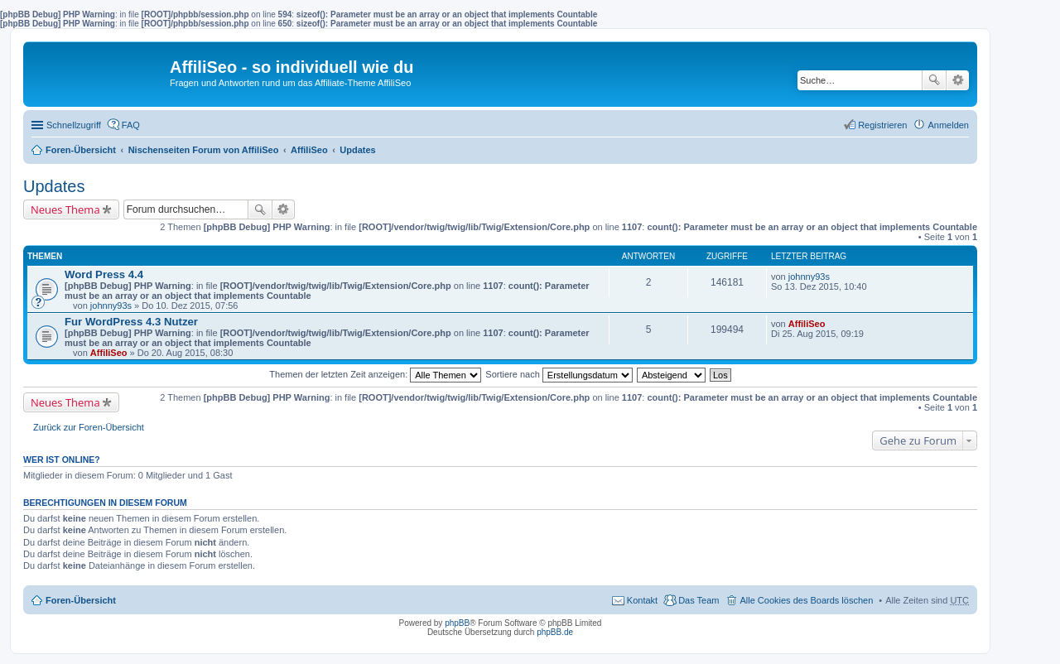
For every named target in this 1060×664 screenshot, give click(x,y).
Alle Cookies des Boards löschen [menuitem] (806, 600)
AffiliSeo (309, 150)
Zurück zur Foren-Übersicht (88, 427)
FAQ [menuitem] (131, 125)
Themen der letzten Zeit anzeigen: (375, 374)
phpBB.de (555, 632)
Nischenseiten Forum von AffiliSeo (203, 150)
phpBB (457, 623)
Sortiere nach (558, 374)
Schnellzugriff (73, 125)
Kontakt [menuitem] (642, 600)
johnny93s (111, 305)
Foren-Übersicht (81, 150)
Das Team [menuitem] (698, 600)
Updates (357, 150)
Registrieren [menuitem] (882, 125)
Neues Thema (65, 209)
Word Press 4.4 (104, 274)
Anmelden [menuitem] (948, 125)
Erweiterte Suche (958, 80)
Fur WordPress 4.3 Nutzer (131, 321)
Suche (934, 80)
